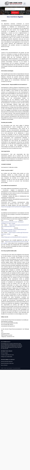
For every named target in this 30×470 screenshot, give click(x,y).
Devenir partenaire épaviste (7, 361)
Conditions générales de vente (7, 354)
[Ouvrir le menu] (24, 3)
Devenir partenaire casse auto (7, 363)
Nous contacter (4, 365)
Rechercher (15, 12)
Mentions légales (4, 353)
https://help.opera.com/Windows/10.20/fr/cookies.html (14, 237)
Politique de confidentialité (6, 356)
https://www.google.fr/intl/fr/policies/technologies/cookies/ (15, 206)
